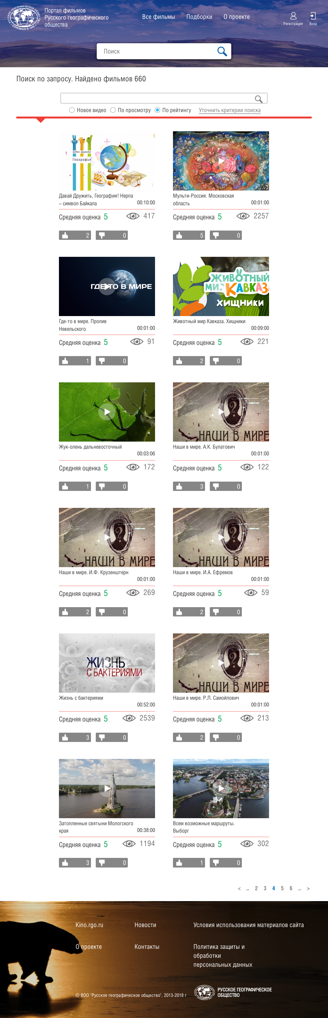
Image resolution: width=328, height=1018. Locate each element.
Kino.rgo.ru (89, 925)
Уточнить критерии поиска (230, 110)
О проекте (237, 16)
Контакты (147, 946)
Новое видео (91, 110)
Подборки (199, 16)
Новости (145, 925)
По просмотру (134, 110)
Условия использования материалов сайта (248, 925)
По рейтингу (176, 110)
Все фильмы (158, 16)
